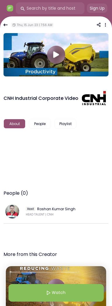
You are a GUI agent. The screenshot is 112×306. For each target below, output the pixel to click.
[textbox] (56, 142)
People (40, 123)
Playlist (65, 123)
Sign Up (97, 8)
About (14, 123)
